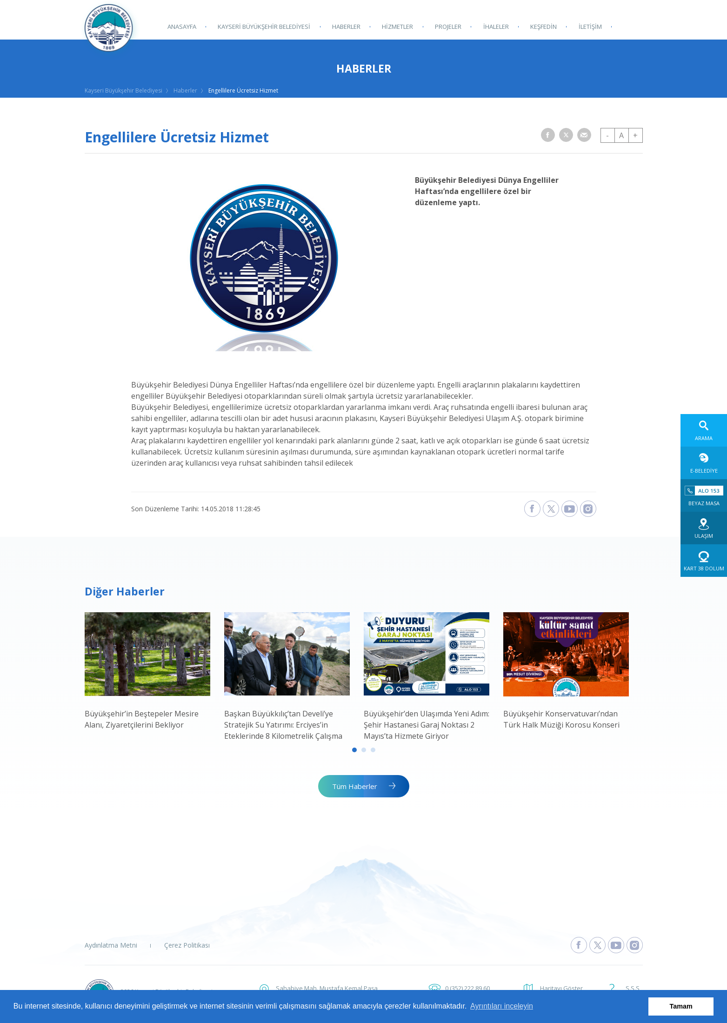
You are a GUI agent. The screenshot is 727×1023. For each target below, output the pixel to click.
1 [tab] (354, 750)
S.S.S (633, 988)
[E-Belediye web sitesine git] (703, 463)
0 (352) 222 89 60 (467, 988)
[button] (548, 135)
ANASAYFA (181, 26)
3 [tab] (373, 750)
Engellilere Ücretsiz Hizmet (243, 90)
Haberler (185, 90)
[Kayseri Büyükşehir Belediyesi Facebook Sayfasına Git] (579, 945)
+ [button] (635, 135)
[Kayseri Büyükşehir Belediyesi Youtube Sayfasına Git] (616, 945)
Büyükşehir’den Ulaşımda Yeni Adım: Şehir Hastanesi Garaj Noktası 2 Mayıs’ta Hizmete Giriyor (426, 725)
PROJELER (447, 26)
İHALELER (494, 26)
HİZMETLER (397, 26)
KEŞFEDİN (542, 26)
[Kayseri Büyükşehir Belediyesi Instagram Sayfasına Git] (635, 945)
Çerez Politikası (187, 945)
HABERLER (346, 26)
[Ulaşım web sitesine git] (703, 528)
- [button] (607, 135)
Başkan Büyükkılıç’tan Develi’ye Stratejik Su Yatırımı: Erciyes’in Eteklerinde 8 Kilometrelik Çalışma (283, 725)
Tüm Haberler (354, 786)
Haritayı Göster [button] (561, 988)
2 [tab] (363, 750)
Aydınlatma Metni (111, 945)
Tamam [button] (681, 1006)
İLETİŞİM (588, 26)
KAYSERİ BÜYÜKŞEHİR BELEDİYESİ (264, 26)
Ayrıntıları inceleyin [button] (501, 1006)
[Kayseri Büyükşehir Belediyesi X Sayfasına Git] (597, 945)
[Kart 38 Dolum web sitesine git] (703, 560)
